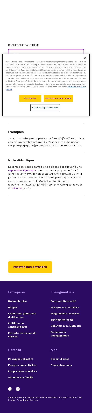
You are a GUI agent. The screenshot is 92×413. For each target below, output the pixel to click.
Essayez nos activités (30, 267)
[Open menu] (81, 10)
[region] (46, 85)
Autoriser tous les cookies (58, 98)
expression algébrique (22, 170)
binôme (17, 188)
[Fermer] (85, 57)
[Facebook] (11, 389)
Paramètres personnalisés (45, 107)
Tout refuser (30, 98)
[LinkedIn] (18, 389)
